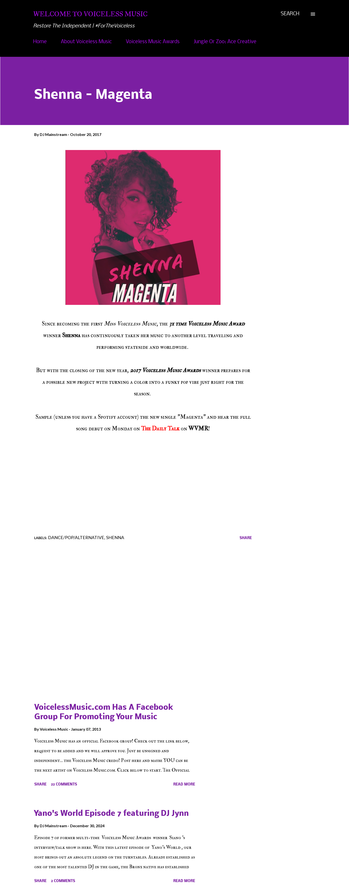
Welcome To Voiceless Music (90, 14)
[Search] (290, 14)
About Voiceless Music (86, 42)
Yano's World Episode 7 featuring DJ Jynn (111, 814)
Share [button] (245, 538)
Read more (184, 784)
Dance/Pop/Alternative (76, 537)
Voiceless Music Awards (153, 42)
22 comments (64, 784)
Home (40, 42)
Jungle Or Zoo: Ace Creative (225, 42)
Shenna (115, 537)
